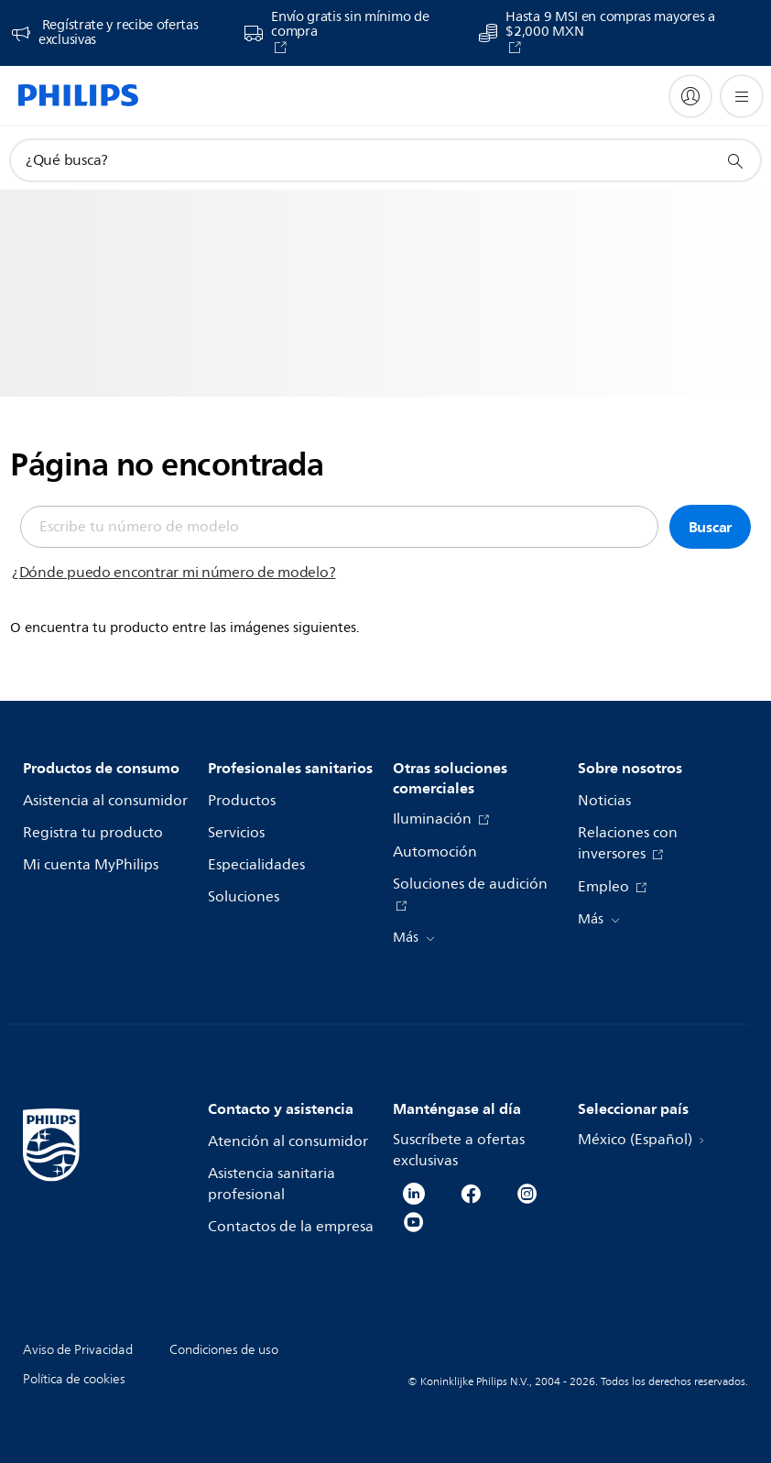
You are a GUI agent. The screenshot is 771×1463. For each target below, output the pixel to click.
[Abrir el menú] (742, 96)
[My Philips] (690, 96)
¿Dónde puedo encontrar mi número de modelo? (173, 572)
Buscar (711, 527)
